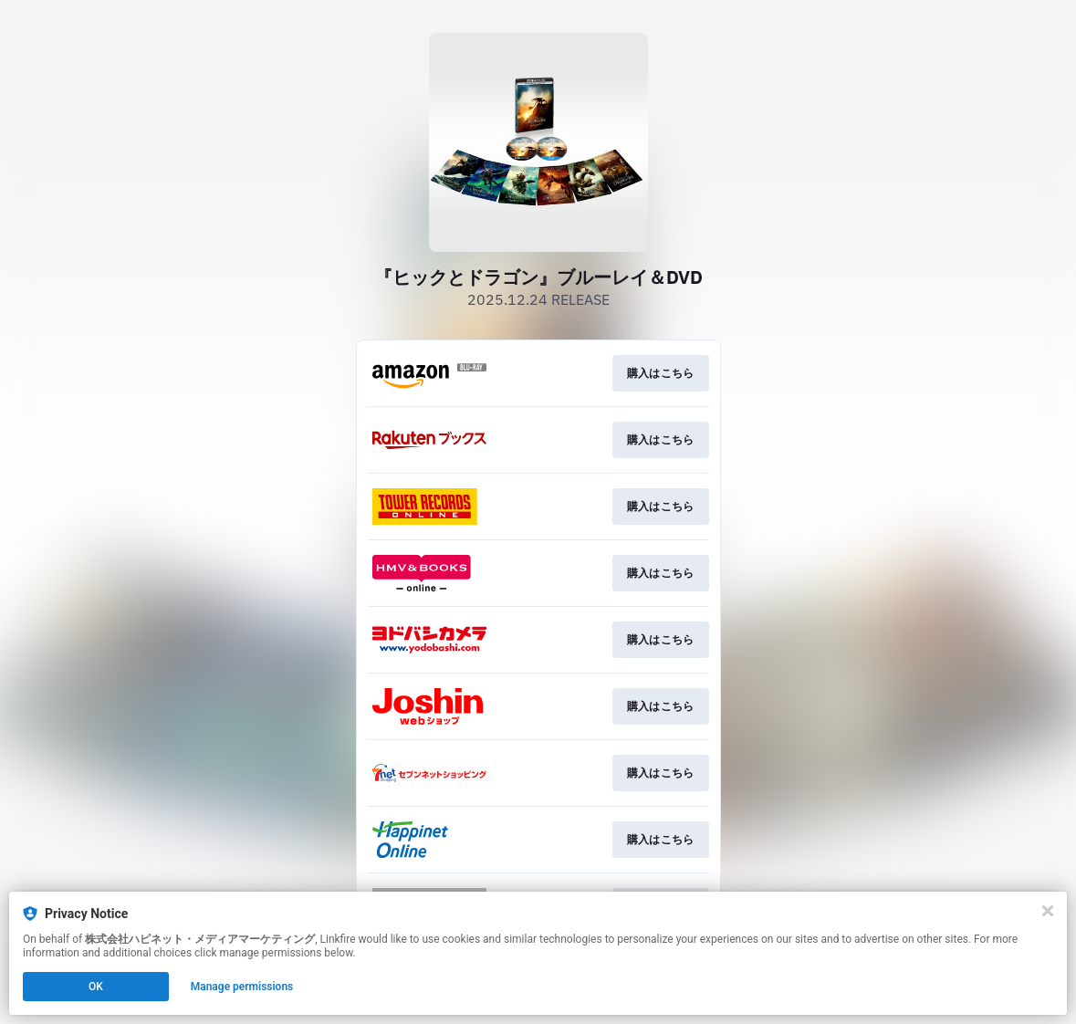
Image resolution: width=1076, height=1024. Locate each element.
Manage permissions (242, 986)
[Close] (1047, 910)
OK (96, 986)
